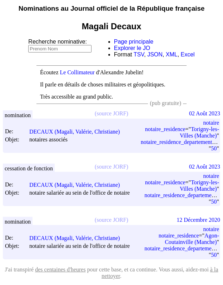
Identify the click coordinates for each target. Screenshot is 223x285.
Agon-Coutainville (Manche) (192, 238)
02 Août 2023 (204, 113)
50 (214, 148)
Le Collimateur (77, 72)
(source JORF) (111, 113)
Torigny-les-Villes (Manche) (199, 132)
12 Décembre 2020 (198, 220)
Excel (188, 54)
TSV (139, 54)
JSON (155, 54)
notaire (211, 123)
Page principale (133, 42)
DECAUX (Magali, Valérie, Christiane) (77, 132)
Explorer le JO (132, 48)
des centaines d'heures (60, 269)
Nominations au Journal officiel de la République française (112, 8)
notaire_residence (165, 129)
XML (172, 54)
